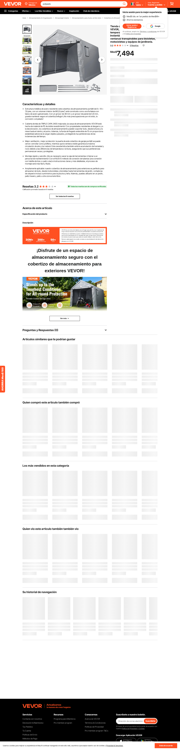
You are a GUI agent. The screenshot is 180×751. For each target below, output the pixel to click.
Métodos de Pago (29, 738)
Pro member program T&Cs (96, 730)
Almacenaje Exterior (62, 18)
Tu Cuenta (26, 730)
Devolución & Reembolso (32, 723)
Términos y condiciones (148, 31)
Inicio (24, 18)
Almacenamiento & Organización (40, 18)
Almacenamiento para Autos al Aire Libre (86, 18)
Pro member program (63, 723)
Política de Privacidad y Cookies (133, 728)
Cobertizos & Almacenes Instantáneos (117, 18)
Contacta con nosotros (32, 719)
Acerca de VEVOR (92, 719)
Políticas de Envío (29, 734)
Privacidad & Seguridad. (114, 746)
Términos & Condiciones (95, 723)
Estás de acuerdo (166, 746)
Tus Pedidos (27, 727)
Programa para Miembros (65, 719)
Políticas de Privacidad (94, 727)
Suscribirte (150, 721)
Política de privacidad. (133, 34)
